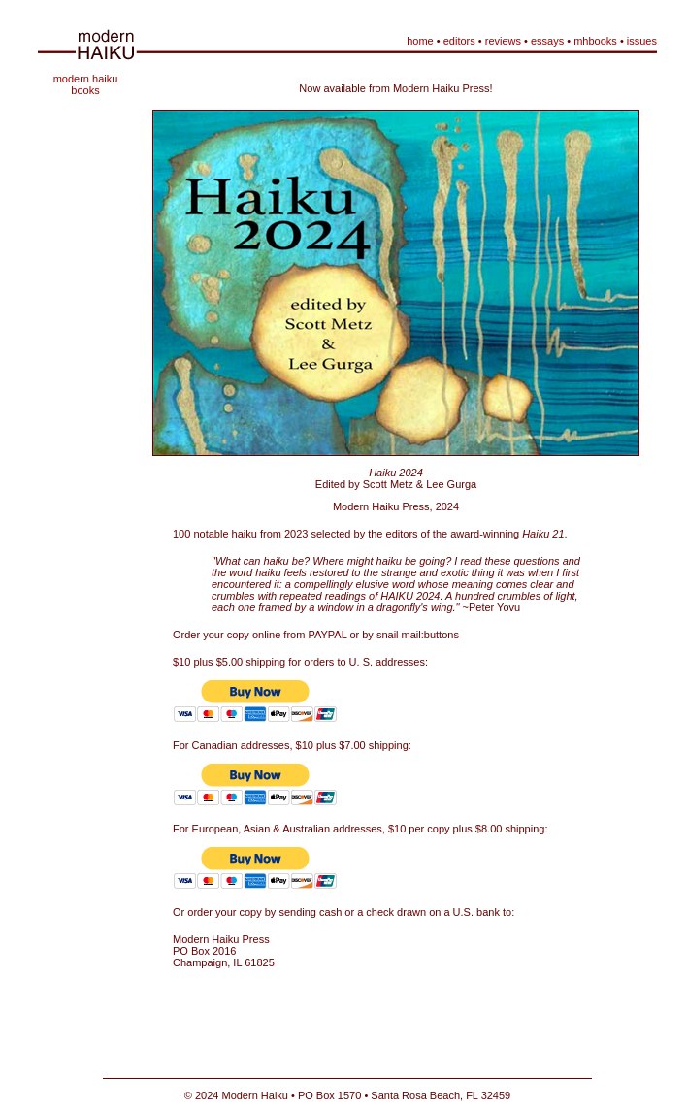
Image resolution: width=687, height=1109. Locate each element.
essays (547, 41)
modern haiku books (85, 84)
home (420, 41)
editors (459, 41)
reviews (503, 41)
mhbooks (595, 41)
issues (642, 41)
